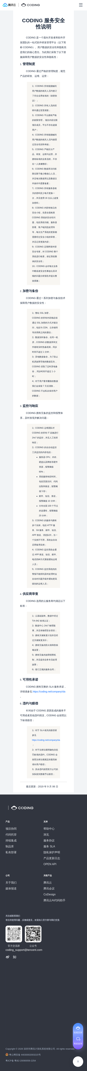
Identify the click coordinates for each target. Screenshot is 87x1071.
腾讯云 (48, 882)
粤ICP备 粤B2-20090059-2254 (21, 1060)
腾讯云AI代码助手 (54, 900)
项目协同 (11, 828)
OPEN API (50, 864)
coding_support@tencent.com (24, 949)
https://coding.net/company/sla (49, 691)
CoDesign (50, 894)
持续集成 (11, 840)
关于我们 (11, 882)
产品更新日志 (52, 858)
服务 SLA (49, 846)
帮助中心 (49, 828)
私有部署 (11, 852)
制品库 (10, 846)
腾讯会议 (49, 888)
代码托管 (11, 834)
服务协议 (49, 840)
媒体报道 (11, 888)
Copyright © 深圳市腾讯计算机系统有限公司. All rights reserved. (40, 1049)
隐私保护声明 (52, 852)
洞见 (46, 834)
